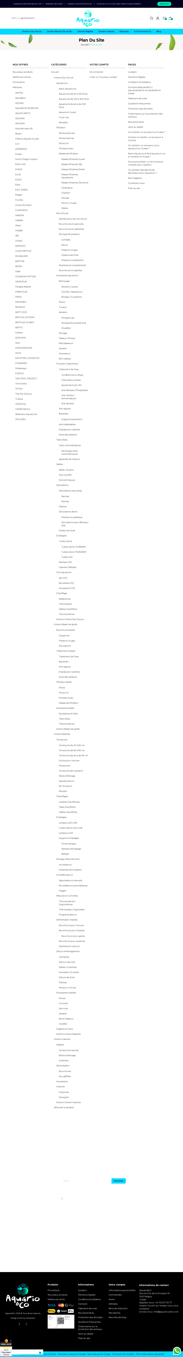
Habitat (60, 1045)
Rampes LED (65, 562)
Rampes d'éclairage (71, 849)
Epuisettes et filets (68, 713)
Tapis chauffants (67, 807)
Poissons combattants (72, 260)
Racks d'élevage (67, 776)
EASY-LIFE (20, 164)
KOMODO (20, 246)
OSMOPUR (21, 281)
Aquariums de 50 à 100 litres (73, 94)
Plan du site (134, 188)
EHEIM (18, 169)
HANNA (19, 220)
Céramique (67, 188)
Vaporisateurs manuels (70, 880)
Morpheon (30, 1318)
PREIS (18, 297)
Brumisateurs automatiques (73, 885)
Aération (63, 312)
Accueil (55, 72)
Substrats (63, 1060)
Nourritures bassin (65, 630)
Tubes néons (65, 541)
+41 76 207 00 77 (163, 1302)
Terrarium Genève (46, 1354)
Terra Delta (21, 383)
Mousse (65, 198)
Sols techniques (67, 480)
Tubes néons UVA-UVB (70, 828)
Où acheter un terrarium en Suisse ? (146, 132)
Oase (17, 271)
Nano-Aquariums (67, 89)
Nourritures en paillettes (71, 229)
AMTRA (19, 93)
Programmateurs (68, 914)
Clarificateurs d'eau (71, 380)
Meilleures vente (56, 1299)
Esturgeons (65, 646)
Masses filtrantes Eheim (73, 169)
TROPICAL (20, 404)
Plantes (63, 506)
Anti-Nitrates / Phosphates (74, 390)
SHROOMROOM (23, 348)
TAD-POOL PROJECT (26, 378)
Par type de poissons (69, 234)
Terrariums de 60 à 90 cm (72, 750)
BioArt (18, 133)
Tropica (19, 399)
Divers (62, 302)
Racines (65, 496)
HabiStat (19, 215)
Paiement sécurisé (54, 4)
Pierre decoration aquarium (150, 1354)
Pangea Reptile (23, 287)
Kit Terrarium (65, 786)
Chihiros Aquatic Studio (27, 139)
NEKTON (19, 261)
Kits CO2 (63, 578)
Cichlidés (65, 240)
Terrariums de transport (71, 771)
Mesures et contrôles (67, 896)
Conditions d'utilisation (139, 82)
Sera (17, 343)
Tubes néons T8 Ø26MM (73, 552)
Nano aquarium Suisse (98, 1354)
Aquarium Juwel (67, 112)
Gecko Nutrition (23, 205)
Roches (65, 501)
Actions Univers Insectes (68, 1102)
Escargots (64, 1097)
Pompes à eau (66, 148)
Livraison (132, 72)
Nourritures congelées (70, 270)
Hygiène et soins (64, 1029)
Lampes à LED (66, 833)
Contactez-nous (136, 183)
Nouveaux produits (23, 72)
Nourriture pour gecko (73, 936)
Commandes (115, 1295)
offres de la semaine (64, 1107)
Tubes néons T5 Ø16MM (73, 547)
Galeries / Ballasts (67, 567)
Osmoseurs (64, 353)
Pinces (62, 998)
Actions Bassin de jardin (68, 729)
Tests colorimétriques (70, 445)
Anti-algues (65, 408)
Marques (17, 87)
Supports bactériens (71, 419)
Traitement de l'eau (69, 369)
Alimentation (62, 1065)
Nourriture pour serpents (72, 941)
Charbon (65, 193)
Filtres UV (64, 143)
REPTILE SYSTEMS (24, 317)
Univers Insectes (62, 1039)
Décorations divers (68, 511)
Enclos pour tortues (69, 760)
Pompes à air (67, 318)
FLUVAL (19, 200)
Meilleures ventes (22, 77)
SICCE (18, 353)
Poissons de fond (69, 255)
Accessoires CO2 (67, 588)
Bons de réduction (118, 1308)
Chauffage (61, 593)
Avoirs (112, 1299)
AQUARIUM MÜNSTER (27, 108)
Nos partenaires (136, 122)
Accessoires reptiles (66, 993)
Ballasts (65, 854)
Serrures (63, 1008)
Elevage (63, 333)
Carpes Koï (64, 635)
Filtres (62, 687)
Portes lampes (68, 844)
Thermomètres (66, 724)
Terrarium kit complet (123, 1354)
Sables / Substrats (68, 967)
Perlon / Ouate (69, 203)
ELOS (18, 174)
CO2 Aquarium (63, 572)
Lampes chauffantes (69, 802)
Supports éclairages (69, 838)
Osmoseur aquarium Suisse (72, 1354)
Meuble (63, 791)
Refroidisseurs (66, 343)
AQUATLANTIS (22, 113)
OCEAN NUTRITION (25, 276)
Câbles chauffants (68, 609)
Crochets (63, 1003)
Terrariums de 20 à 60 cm (72, 745)
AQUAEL (19, 103)
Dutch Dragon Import (26, 159)
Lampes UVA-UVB (68, 823)
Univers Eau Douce (63, 77)
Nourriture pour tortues (71, 925)
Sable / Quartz (66, 470)
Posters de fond (67, 530)
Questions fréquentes (139, 103)
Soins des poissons (68, 434)
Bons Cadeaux (66, 1019)
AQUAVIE (20, 118)
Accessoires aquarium (67, 275)
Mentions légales (136, 77)
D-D (17, 144)
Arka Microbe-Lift (24, 128)
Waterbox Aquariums (26, 414)
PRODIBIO (20, 302)
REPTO (19, 327)
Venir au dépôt (135, 127)
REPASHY (20, 307)
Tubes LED (67, 557)
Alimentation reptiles (67, 920)
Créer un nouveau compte (103, 77)
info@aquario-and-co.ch (166, 1312)
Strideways (20, 368)
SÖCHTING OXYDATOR (27, 358)
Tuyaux (63, 307)
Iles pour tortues (67, 987)
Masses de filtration (68, 153)
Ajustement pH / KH (71, 385)
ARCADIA (20, 123)
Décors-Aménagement (68, 951)
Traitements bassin (65, 651)
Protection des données (140, 109)
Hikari (18, 225)
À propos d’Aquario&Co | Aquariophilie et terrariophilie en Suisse (144, 90)
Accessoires (62, 1081)
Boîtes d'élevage (67, 1055)
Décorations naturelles (70, 491)
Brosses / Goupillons (71, 297)
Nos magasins (135, 178)
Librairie (63, 348)
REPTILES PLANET (24, 322)
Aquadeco (20, 98)
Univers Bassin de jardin (66, 624)
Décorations (62, 485)
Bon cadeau (65, 358)
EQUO (18, 179)
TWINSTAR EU (22, 409)
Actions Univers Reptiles (68, 1034)
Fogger (62, 890)
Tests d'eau (62, 440)
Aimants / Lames (69, 287)
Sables (59, 464)
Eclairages (61, 535)
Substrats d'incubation (70, 870)
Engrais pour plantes (69, 429)
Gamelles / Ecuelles (69, 972)
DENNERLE (21, 149)
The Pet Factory (23, 394)
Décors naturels (67, 962)
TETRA (18, 389)
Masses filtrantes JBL (71, 164)
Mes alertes (114, 1313)
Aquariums (61, 83)
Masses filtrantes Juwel (73, 159)
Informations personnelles (122, 1290)
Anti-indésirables (67, 424)
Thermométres (66, 614)
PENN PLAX (21, 292)
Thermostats (65, 604)
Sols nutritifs (65, 475)
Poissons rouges (69, 250)
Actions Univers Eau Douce (70, 619)
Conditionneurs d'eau (72, 375)
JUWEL (19, 241)
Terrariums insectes (69, 1050)
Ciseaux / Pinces (67, 338)
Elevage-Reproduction (68, 859)
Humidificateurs (64, 875)
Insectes (60, 1086)
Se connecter (96, 72)
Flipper (18, 195)
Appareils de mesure (69, 459)
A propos (82, 1304)
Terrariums (61, 740)
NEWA (18, 266)
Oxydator (66, 328)
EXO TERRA (21, 190)
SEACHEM (20, 338)
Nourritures (62, 213)
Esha (17, 185)
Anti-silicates (67, 403)
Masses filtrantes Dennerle (74, 182)
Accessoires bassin (65, 708)
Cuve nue (64, 117)
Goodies (63, 1024)
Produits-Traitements (67, 364)
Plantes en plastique (71, 517)
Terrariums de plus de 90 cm (73, 755)
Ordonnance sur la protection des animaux (90, 1327)
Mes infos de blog (117, 1317)
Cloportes (64, 1092)
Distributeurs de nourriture (73, 219)
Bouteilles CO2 (66, 583)
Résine (64, 208)
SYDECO (19, 373)
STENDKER (21, 363)
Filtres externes (67, 133)
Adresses (113, 1304)
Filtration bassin (64, 682)
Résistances (65, 599)
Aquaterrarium (66, 781)
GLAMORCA (21, 210)
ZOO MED (20, 419)
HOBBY (19, 230)
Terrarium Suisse (27, 1354)
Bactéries (63, 414)
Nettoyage (64, 281)
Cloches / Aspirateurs (71, 292)
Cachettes (64, 957)
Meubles (63, 122)
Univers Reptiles (62, 734)
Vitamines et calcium (69, 946)
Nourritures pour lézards (71, 930)
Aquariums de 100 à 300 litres (74, 99)
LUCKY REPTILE (23, 251)
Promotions (19, 82)
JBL (17, 236)
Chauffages (62, 796)
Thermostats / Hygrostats (72, 909)
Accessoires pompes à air (73, 323)
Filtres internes (66, 138)
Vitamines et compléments (72, 265)
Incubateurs (65, 864)
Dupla (18, 154)
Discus (64, 245)
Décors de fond (66, 977)
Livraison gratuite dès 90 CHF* (28, 4)
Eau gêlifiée (65, 1076)
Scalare (19, 332)
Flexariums (64, 766)
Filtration (60, 127)
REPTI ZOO (21, 312)
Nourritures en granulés (71, 224)
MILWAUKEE (21, 256)
